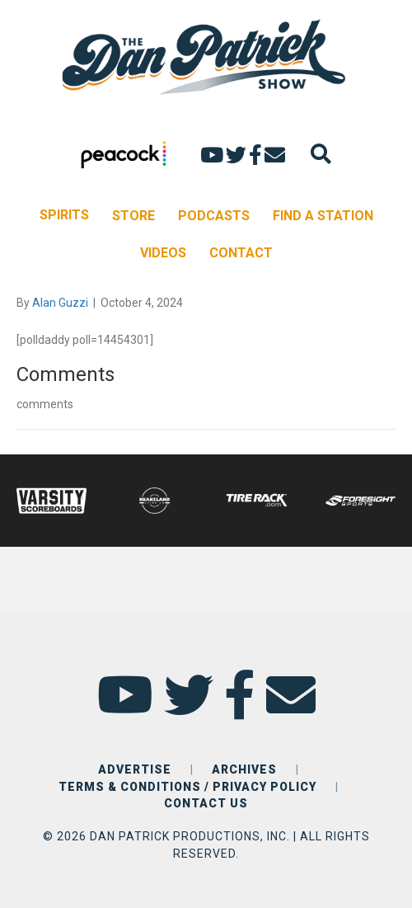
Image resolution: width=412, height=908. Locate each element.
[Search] (321, 154)
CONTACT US (206, 803)
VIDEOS (163, 253)
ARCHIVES (244, 769)
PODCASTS (214, 215)
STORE (133, 215)
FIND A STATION (323, 215)
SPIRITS (64, 215)
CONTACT (241, 253)
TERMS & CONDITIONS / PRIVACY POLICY (187, 786)
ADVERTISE (134, 769)
